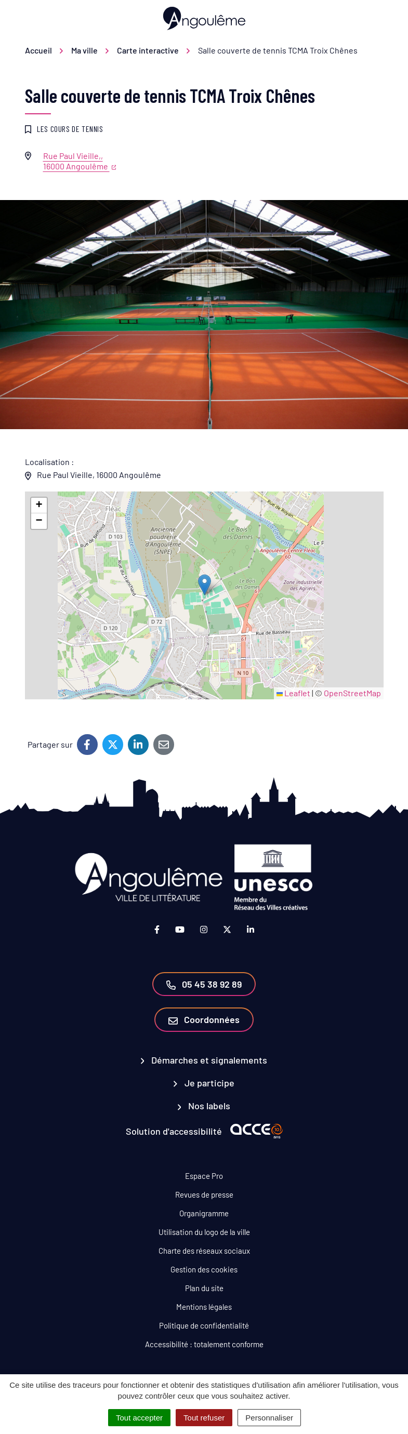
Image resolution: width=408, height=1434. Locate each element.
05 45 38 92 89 (204, 984)
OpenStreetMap (352, 693)
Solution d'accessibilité (174, 1131)
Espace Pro (204, 1175)
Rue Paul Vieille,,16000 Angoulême (79, 161)
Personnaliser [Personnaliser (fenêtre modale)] (269, 1417)
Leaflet (293, 693)
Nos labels (204, 1105)
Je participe (204, 1082)
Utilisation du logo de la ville (204, 1232)
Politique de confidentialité (204, 1325)
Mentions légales (204, 1306)
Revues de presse (204, 1194)
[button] (204, 584)
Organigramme (204, 1213)
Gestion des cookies (204, 1269)
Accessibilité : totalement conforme (204, 1344)
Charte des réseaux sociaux (204, 1250)
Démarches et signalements (204, 1060)
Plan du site (204, 1288)
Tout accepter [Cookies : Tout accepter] (139, 1417)
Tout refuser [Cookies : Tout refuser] (204, 1417)
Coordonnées (204, 1019)
